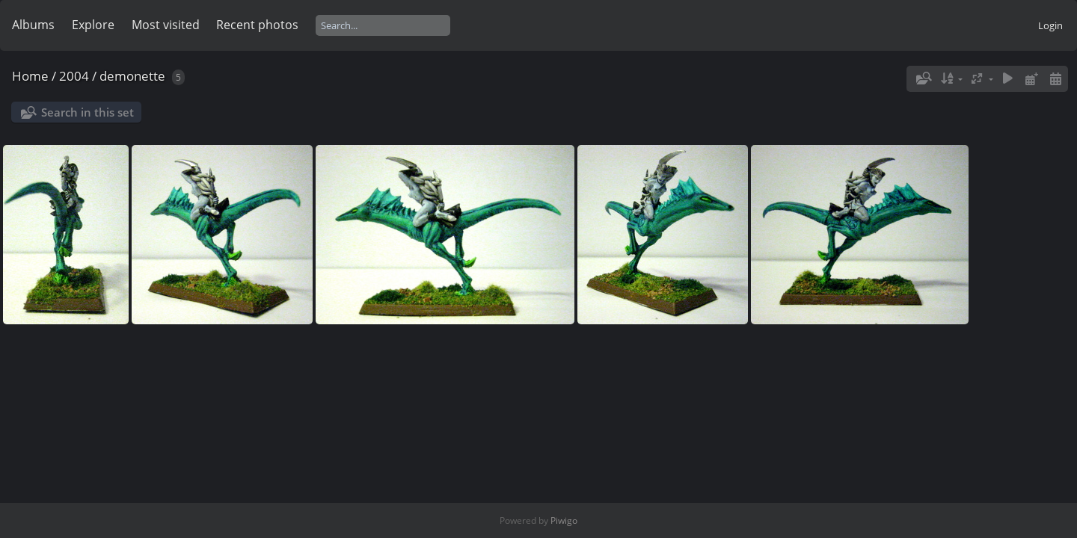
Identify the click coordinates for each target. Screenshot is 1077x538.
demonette (132, 75)
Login (1050, 25)
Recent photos (257, 24)
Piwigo (563, 520)
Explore (93, 24)
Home (30, 75)
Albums (33, 24)
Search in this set (87, 112)
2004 (74, 75)
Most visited (166, 24)
